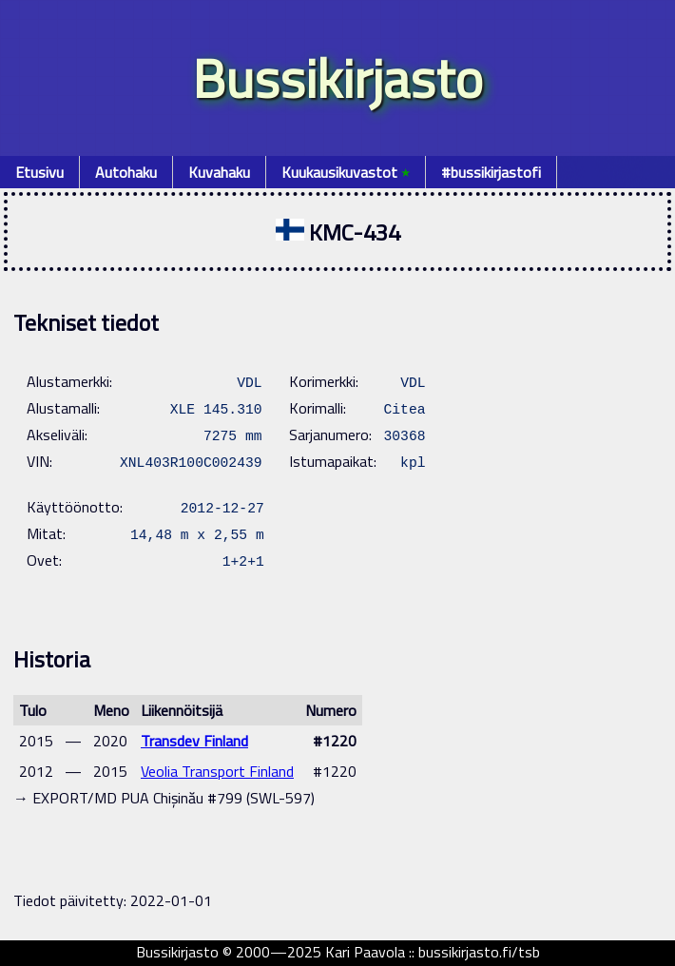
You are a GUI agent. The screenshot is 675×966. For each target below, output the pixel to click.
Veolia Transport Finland (217, 771)
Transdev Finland (194, 740)
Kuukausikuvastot (345, 172)
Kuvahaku (219, 172)
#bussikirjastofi (491, 172)
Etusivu (39, 172)
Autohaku (126, 172)
